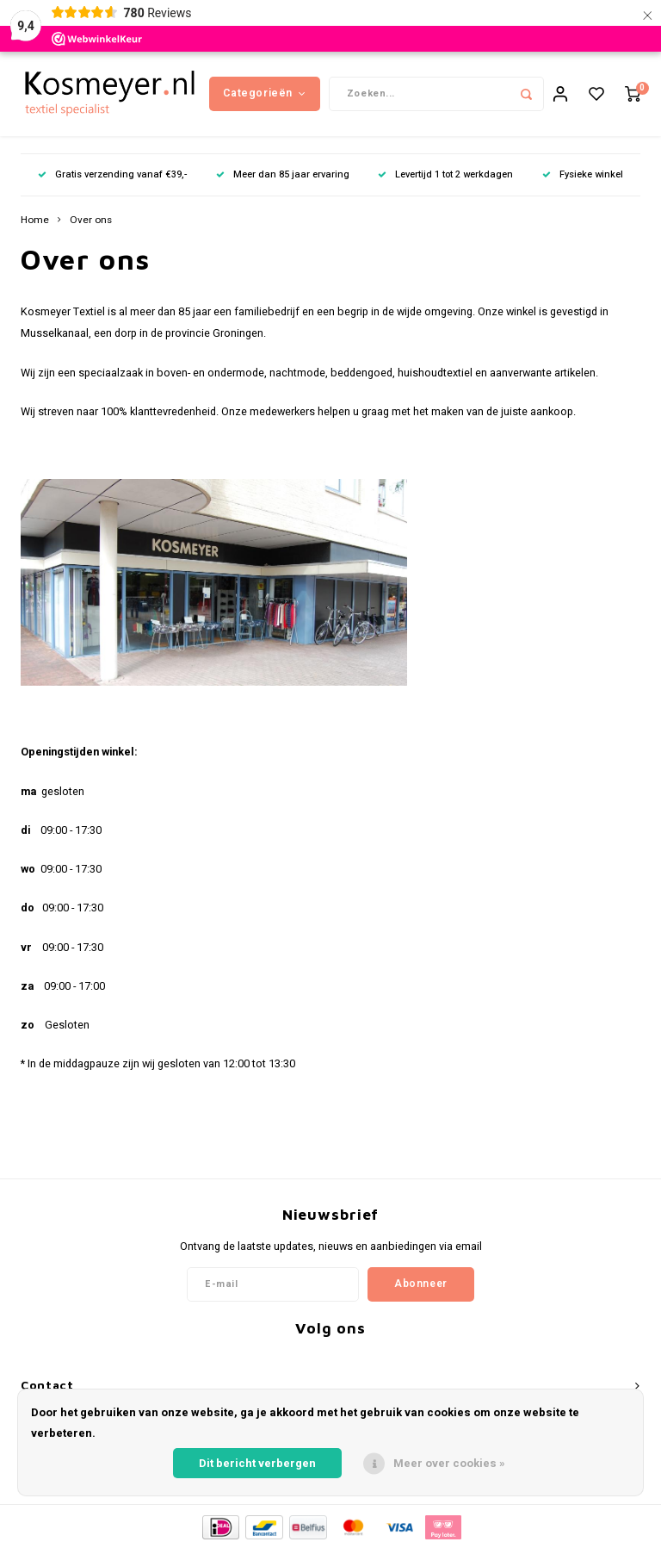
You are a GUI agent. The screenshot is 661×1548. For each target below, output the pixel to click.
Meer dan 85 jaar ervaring (282, 176)
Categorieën (264, 94)
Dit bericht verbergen (257, 1463)
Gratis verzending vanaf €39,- (112, 176)
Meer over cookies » (449, 1463)
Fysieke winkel (582, 176)
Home (35, 222)
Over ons (91, 222)
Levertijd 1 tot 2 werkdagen (445, 176)
